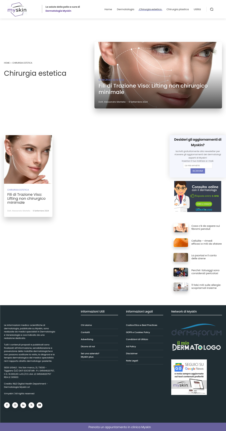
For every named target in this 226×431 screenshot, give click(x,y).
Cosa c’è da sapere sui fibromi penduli (205, 227)
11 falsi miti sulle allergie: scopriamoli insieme (206, 286)
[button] (212, 9)
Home (7, 62)
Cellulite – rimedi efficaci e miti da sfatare (206, 242)
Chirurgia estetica (111, 80)
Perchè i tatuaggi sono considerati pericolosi (205, 271)
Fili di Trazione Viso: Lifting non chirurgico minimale (26, 198)
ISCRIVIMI (198, 171)
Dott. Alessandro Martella (18, 210)
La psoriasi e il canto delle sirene (204, 257)
